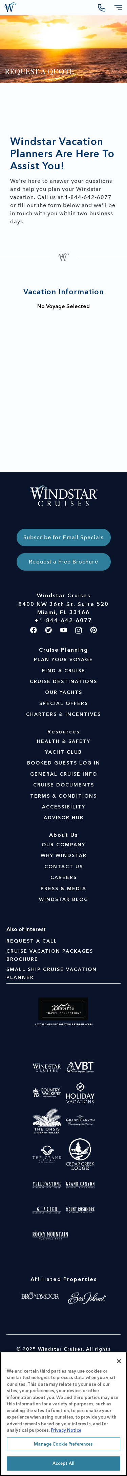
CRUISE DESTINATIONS (63, 681)
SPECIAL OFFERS (63, 703)
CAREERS (63, 877)
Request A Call (31, 941)
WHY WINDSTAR (64, 855)
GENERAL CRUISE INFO (63, 774)
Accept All (63, 1463)
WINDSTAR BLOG (63, 899)
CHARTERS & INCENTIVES (63, 714)
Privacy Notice (66, 1430)
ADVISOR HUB (64, 818)
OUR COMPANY (63, 845)
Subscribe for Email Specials (63, 537)
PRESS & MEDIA (63, 889)
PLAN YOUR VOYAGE (63, 659)
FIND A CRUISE (63, 671)
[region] (63, 1414)
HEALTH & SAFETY (63, 741)
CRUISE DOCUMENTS (63, 785)
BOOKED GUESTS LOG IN (63, 763)
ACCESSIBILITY (63, 807)
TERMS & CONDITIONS (63, 796)
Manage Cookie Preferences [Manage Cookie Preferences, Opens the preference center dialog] (63, 1444)
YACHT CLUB (63, 752)
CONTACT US (63, 867)
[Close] (118, 1361)
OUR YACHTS (63, 692)
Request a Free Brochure (63, 561)
